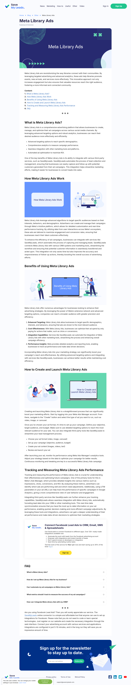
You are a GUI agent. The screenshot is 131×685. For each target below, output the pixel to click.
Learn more (22, 682)
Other (75, 6)
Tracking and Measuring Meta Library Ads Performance (51, 105)
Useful (68, 6)
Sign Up (118, 6)
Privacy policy (51, 677)
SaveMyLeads (31, 615)
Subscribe (79, 661)
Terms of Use (65, 677)
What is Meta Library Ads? (38, 94)
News (42, 6)
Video (82, 6)
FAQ (28, 108)
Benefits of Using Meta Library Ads (42, 100)
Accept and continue (45, 681)
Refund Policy (80, 677)
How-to (60, 6)
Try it (50, 547)
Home (21, 15)
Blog (29, 15)
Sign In (105, 6)
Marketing (51, 6)
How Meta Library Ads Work (39, 97)
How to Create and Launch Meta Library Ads (46, 103)
